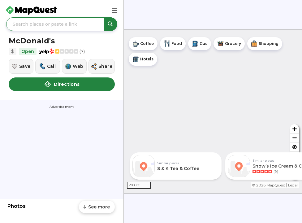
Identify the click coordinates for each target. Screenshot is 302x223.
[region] (213, 111)
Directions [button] (62, 84)
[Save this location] (21, 66)
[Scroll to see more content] (97, 207)
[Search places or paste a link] (61, 24)
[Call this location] (47, 66)
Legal (293, 185)
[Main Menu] (114, 10)
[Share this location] (101, 66)
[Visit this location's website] (74, 66)
